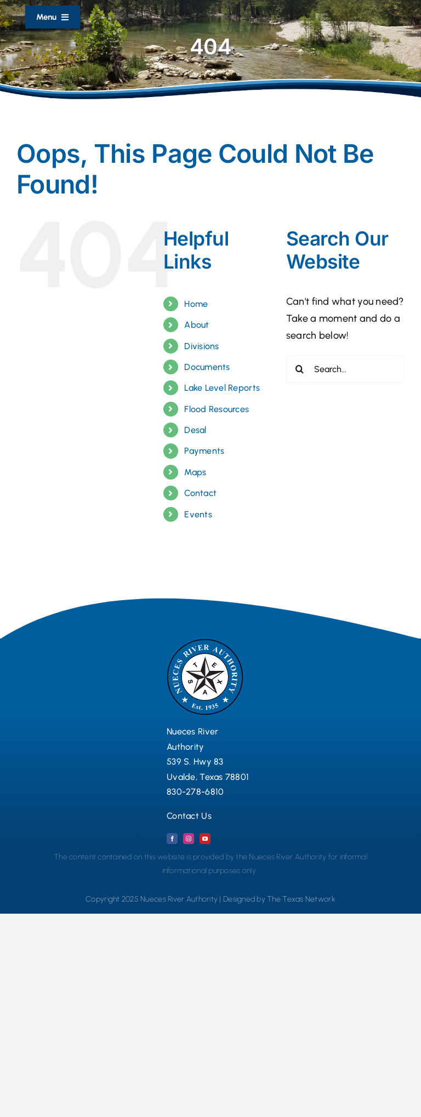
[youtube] (205, 838)
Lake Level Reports (222, 388)
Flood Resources (216, 409)
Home (196, 304)
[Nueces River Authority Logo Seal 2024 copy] (205, 643)
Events (198, 514)
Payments (204, 451)
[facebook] (172, 838)
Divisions (201, 346)
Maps (195, 472)
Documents (207, 367)
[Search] (300, 369)
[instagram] (188, 838)
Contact (200, 493)
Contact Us (189, 816)
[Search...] (345, 369)
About (196, 325)
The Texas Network (301, 899)
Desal (195, 430)
